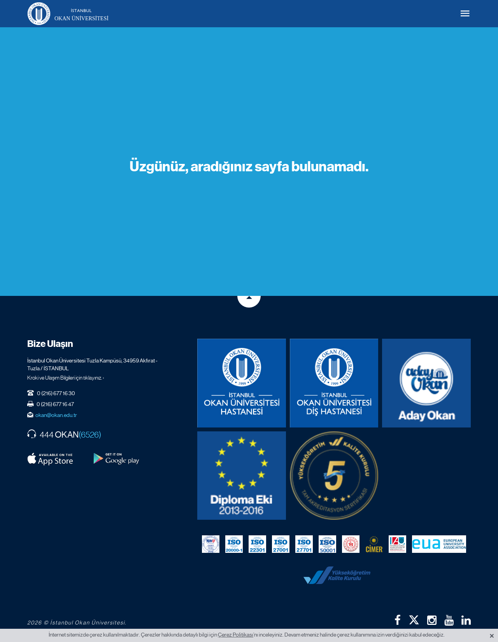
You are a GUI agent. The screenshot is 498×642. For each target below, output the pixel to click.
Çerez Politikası (235, 634)
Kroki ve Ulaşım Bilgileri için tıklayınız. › (65, 378)
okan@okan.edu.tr (56, 415)
